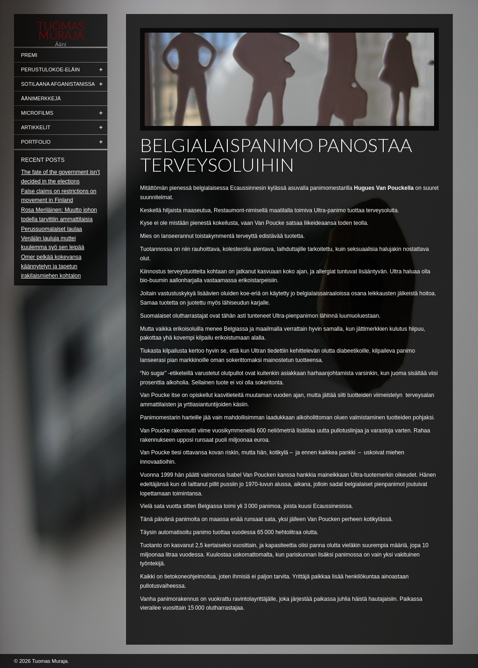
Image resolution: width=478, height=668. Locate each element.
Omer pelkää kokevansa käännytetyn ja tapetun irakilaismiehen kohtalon (51, 266)
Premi (29, 55)
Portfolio (35, 142)
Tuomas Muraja (60, 30)
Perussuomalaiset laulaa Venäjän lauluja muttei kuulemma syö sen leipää (52, 238)
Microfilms (37, 113)
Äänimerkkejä (41, 98)
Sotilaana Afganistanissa (58, 84)
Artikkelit (35, 127)
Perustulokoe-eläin (50, 69)
